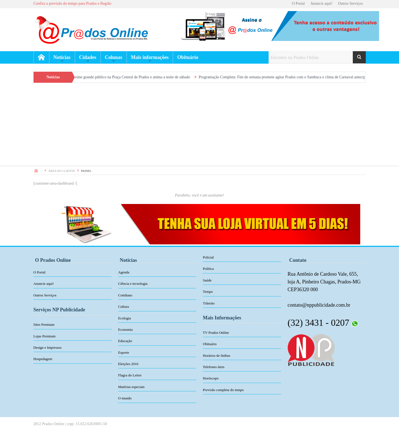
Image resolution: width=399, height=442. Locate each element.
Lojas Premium (45, 336)
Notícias (62, 57)
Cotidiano (125, 295)
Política (208, 269)
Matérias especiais (131, 387)
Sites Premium (44, 324)
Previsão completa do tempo (223, 390)
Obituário (187, 57)
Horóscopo (211, 378)
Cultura (123, 306)
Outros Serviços (350, 3)
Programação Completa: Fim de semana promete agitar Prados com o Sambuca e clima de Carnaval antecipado (288, 77)
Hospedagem (43, 359)
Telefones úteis (214, 367)
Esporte (123, 352)
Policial (208, 257)
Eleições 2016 (128, 364)
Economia (125, 329)
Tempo (208, 292)
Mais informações (150, 57)
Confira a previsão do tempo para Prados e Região (72, 3)
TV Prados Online (216, 332)
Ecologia (124, 318)
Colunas (113, 57)
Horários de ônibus (216, 355)
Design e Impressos (48, 347)
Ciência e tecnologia (133, 283)
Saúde (207, 280)
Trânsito (209, 303)
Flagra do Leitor (129, 375)
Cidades (87, 57)
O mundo (125, 398)
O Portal (298, 3)
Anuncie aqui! (321, 3)
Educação (125, 341)
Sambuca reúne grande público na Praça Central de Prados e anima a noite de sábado (128, 77)
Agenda (123, 272)
